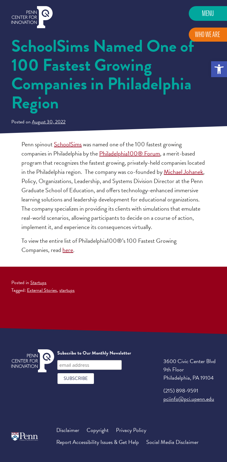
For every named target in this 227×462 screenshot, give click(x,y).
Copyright (98, 430)
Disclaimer (67, 430)
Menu (208, 13)
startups (67, 290)
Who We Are (207, 34)
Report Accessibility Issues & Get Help (97, 442)
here (67, 249)
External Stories (42, 290)
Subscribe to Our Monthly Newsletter (94, 353)
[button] (219, 69)
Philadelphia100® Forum (129, 153)
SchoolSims (68, 144)
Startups (38, 282)
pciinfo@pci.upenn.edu (188, 399)
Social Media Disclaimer (172, 442)
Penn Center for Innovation (32, 17)
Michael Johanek (183, 171)
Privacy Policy (131, 430)
